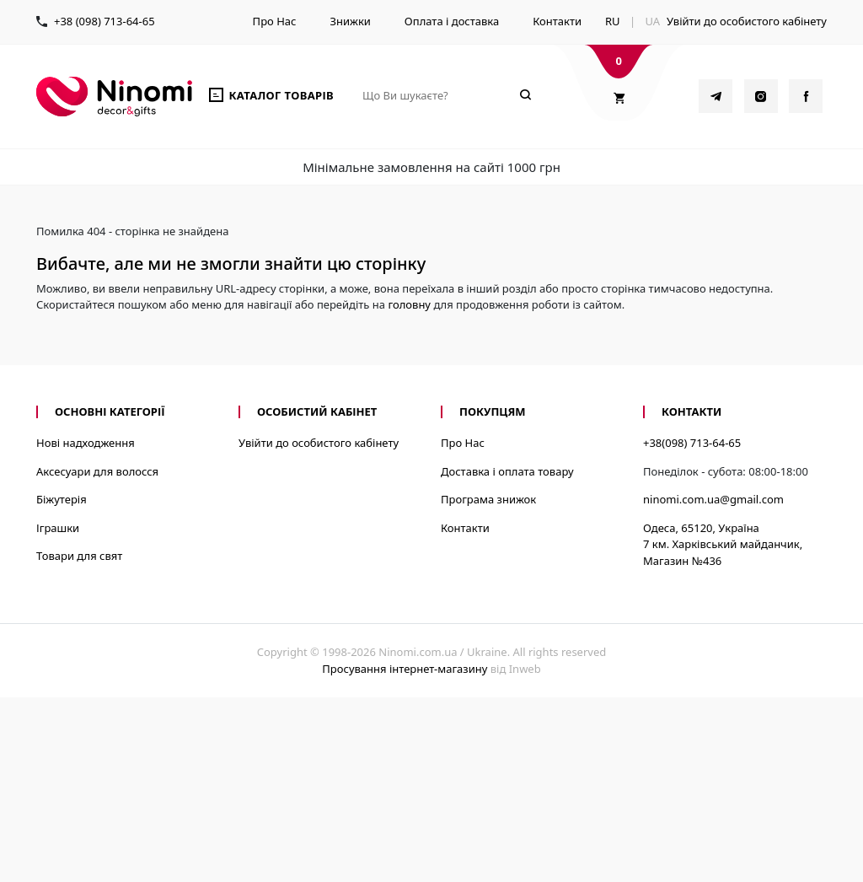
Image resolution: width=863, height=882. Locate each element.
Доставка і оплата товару (507, 471)
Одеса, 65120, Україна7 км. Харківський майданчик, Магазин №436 (722, 544)
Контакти (557, 21)
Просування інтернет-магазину (404, 668)
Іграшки (57, 527)
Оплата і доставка (452, 21)
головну (409, 304)
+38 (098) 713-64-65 (104, 21)
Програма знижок (488, 499)
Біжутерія (61, 499)
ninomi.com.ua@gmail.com (713, 499)
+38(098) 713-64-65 (692, 442)
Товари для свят (79, 555)
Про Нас (275, 21)
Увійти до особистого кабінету (747, 21)
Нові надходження (85, 442)
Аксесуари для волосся (97, 471)
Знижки (350, 21)
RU (612, 21)
